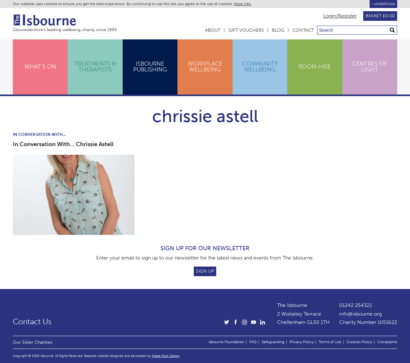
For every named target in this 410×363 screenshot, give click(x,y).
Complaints (387, 342)
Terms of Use (330, 342)
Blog (278, 30)
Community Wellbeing (260, 66)
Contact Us (32, 321)
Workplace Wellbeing (205, 66)
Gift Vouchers (246, 30)
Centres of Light (369, 66)
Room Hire (315, 66)
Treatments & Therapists (95, 66)
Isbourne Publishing (150, 66)
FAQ (253, 342)
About (212, 30)
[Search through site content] (357, 30)
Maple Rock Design (166, 356)
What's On (40, 66)
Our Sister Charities (32, 342)
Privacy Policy (302, 342)
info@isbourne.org (360, 314)
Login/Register (340, 16)
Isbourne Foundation (226, 342)
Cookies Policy (359, 342)
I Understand (383, 4)
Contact (303, 30)
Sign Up (205, 271)
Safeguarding (273, 342)
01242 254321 (355, 305)
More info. (242, 4)
